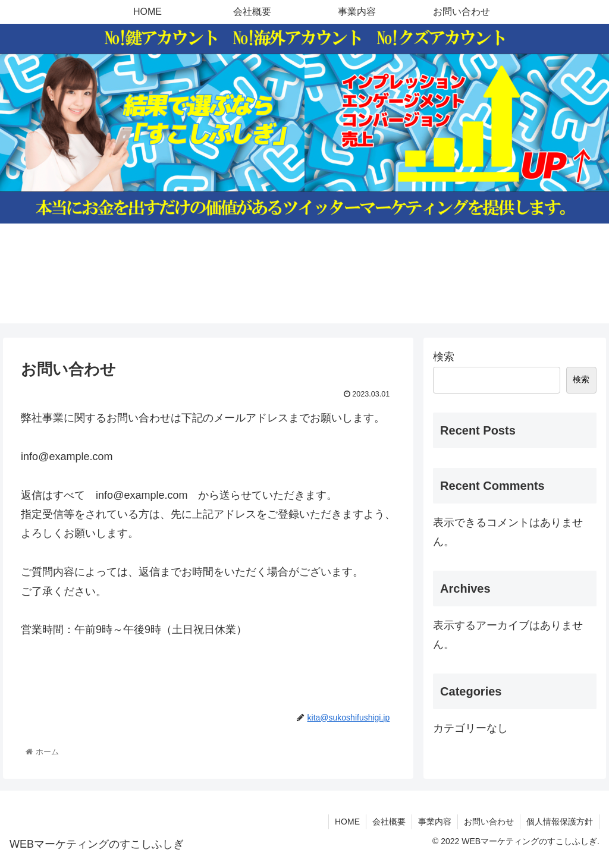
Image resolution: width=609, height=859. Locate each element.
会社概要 (389, 821)
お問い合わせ (489, 821)
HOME (347, 821)
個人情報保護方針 (559, 821)
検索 (443, 357)
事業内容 (434, 821)
